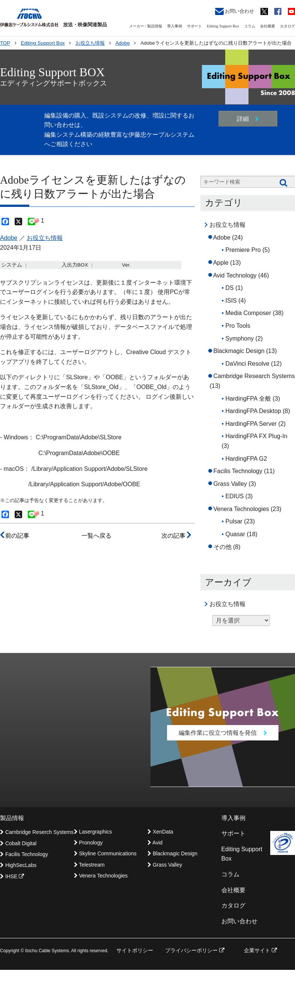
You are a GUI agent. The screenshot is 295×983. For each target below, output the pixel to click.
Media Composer (248, 313)
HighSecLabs (18, 865)
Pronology (88, 843)
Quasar (235, 534)
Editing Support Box (223, 26)
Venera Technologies (241, 509)
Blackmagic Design (239, 351)
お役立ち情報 (45, 238)
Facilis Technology (238, 471)
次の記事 (176, 535)
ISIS (231, 300)
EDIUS (235, 496)
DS (230, 288)
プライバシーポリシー (194, 951)
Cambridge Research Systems (254, 376)
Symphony (240, 338)
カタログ (287, 26)
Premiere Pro (243, 250)
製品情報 (12, 818)
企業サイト (260, 951)
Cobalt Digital (18, 843)
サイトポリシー (134, 951)
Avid (155, 843)
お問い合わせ (234, 11)
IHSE (12, 877)
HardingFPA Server (251, 424)
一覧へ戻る (96, 535)
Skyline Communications (105, 854)
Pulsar (234, 521)
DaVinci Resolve (247, 363)
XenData (160, 832)
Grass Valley (230, 484)
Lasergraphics (93, 832)
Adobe (8, 238)
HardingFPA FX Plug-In (256, 436)
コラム (249, 26)
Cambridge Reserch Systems (37, 832)
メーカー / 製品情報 (145, 26)
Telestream (89, 865)
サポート (194, 26)
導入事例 (174, 26)
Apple (221, 262)
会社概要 (267, 26)
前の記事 (14, 535)
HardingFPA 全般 (248, 398)
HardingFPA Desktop (253, 411)
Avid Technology (235, 275)
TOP (5, 43)
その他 (223, 547)
